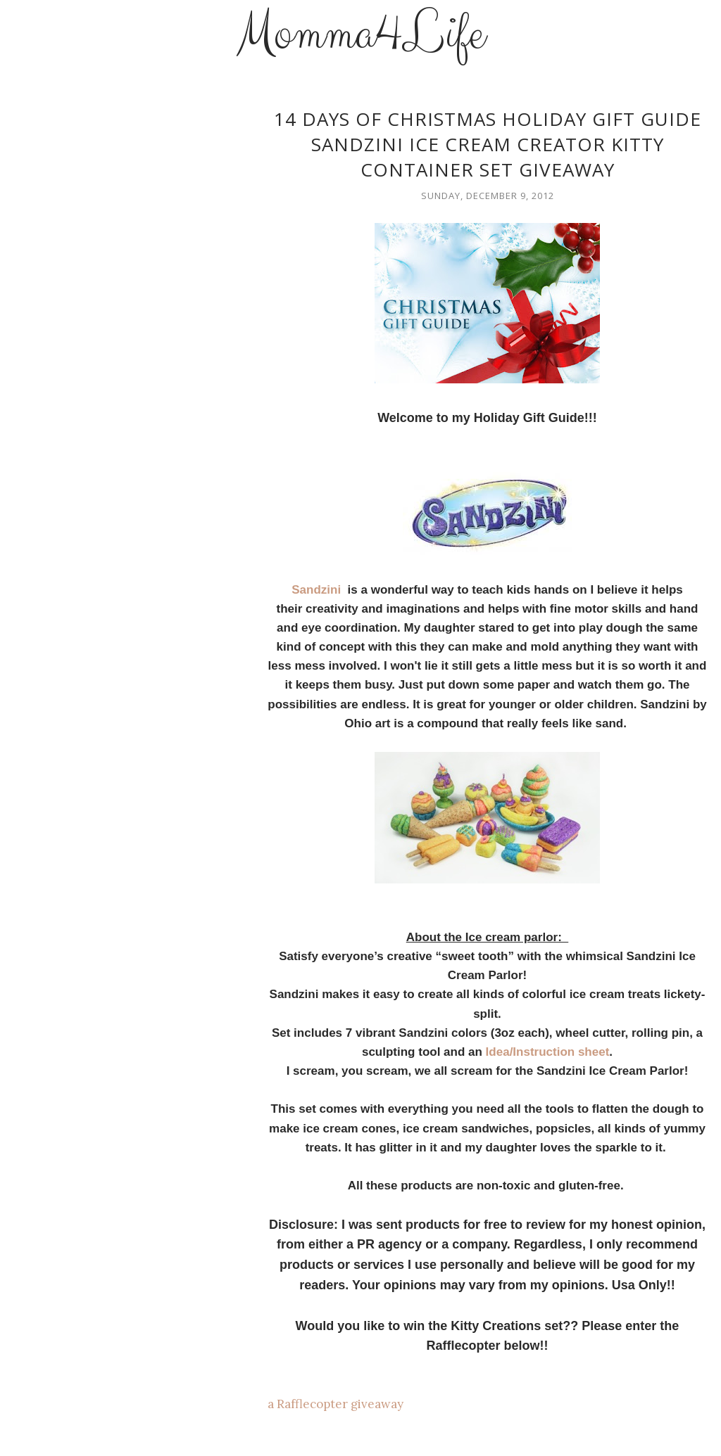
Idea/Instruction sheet (548, 1052)
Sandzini (317, 589)
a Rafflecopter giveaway (335, 1404)
